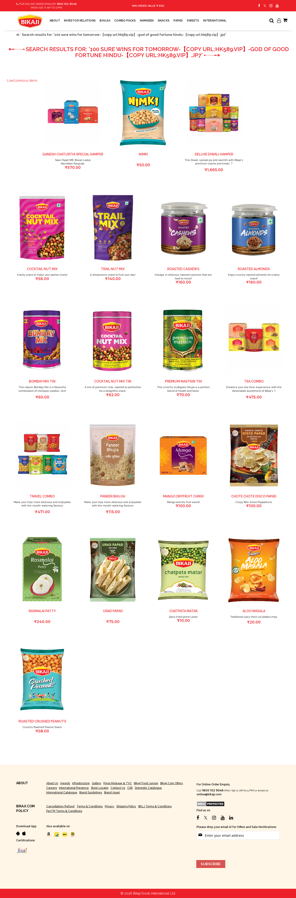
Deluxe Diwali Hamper (214, 154)
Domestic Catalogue (148, 788)
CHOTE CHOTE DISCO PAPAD (253, 496)
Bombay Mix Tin (42, 381)
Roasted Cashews (183, 269)
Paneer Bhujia (112, 496)
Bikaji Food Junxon (146, 783)
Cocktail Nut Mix (42, 269)
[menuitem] (54, 20)
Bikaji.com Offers (171, 783)
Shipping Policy (126, 806)
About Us (52, 783)
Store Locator (99, 788)
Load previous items (22, 80)
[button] (102, 80)
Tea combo (254, 381)
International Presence (74, 788)
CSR (130, 788)
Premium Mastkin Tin (183, 381)
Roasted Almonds (254, 269)
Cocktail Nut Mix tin (112, 381)
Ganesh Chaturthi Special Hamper (72, 154)
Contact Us (118, 788)
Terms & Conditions (90, 806)
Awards (65, 783)
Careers (51, 788)
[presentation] (232, 849)
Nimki (143, 154)
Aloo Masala (254, 611)
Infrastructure (81, 783)
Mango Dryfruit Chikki (183, 496)
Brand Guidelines (90, 792)
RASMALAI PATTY (42, 611)
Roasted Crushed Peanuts (42, 721)
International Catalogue (61, 792)
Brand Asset (112, 792)
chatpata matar (183, 611)
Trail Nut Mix (113, 269)
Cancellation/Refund (60, 806)
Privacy (109, 806)
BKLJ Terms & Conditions (155, 806)
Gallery (96, 783)
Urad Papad (113, 611)
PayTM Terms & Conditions (64, 811)
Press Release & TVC (117, 783)
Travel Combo (42, 496)
